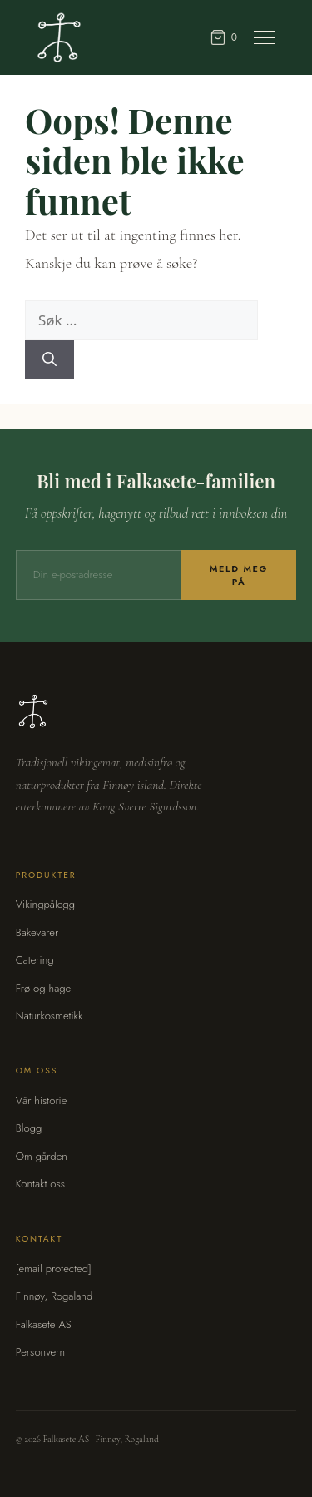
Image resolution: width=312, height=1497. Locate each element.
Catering (35, 960)
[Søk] (49, 359)
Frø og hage (44, 988)
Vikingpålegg (45, 904)
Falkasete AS (44, 1324)
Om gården (41, 1156)
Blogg (29, 1128)
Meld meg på (239, 575)
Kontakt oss (40, 1184)
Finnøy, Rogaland (54, 1296)
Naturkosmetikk (49, 1016)
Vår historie (41, 1100)
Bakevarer (37, 932)
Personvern (40, 1352)
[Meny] (264, 37)
